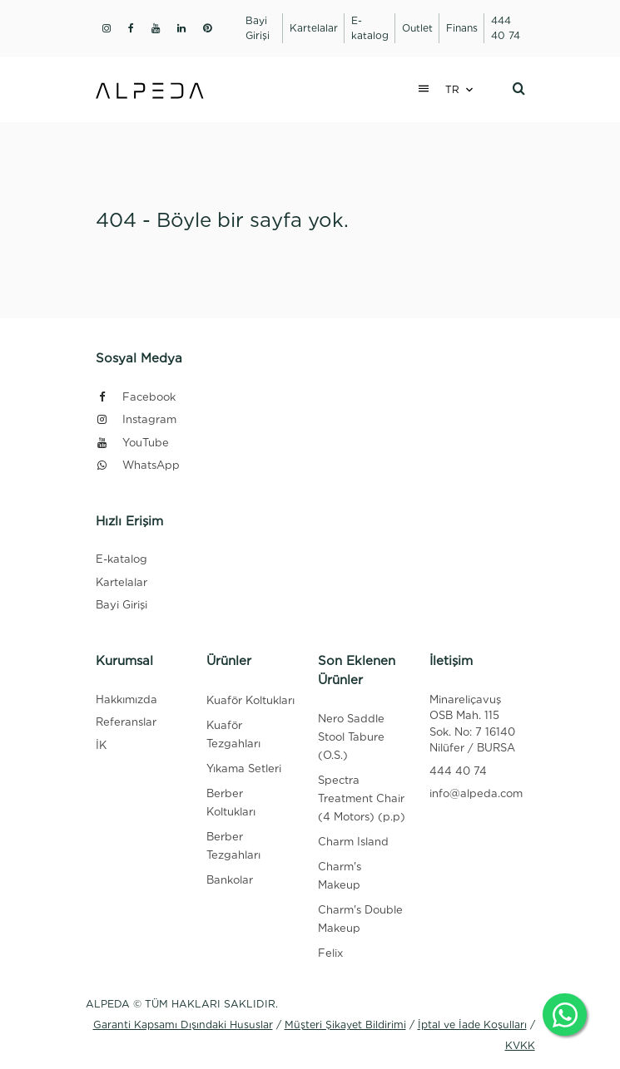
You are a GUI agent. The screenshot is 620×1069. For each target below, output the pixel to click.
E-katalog (121, 559)
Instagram (136, 419)
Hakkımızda (126, 699)
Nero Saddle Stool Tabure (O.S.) (351, 736)
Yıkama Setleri (243, 768)
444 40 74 (458, 771)
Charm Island (353, 841)
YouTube (132, 442)
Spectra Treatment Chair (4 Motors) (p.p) (361, 798)
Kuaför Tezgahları (233, 734)
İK (101, 745)
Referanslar (126, 722)
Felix (330, 953)
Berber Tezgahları (233, 845)
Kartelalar (121, 582)
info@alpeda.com (476, 793)
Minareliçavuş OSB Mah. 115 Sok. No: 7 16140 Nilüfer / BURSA (472, 724)
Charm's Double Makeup (360, 919)
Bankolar (229, 880)
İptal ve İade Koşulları (472, 1024)
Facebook (136, 397)
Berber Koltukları (230, 802)
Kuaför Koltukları (250, 700)
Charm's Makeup (339, 875)
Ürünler (228, 660)
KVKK (520, 1045)
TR (452, 89)
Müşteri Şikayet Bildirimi (345, 1024)
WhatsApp (138, 465)
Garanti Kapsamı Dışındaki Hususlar (183, 1024)
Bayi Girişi (121, 605)
